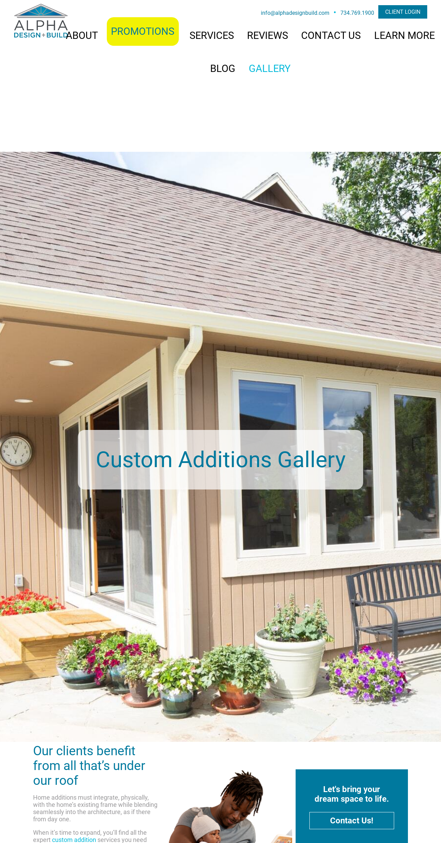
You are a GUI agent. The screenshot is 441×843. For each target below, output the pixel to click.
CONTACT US (331, 35)
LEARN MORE (404, 35)
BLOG (222, 68)
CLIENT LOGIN (402, 12)
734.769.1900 (357, 13)
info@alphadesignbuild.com (295, 13)
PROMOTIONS (142, 31)
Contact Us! (351, 820)
